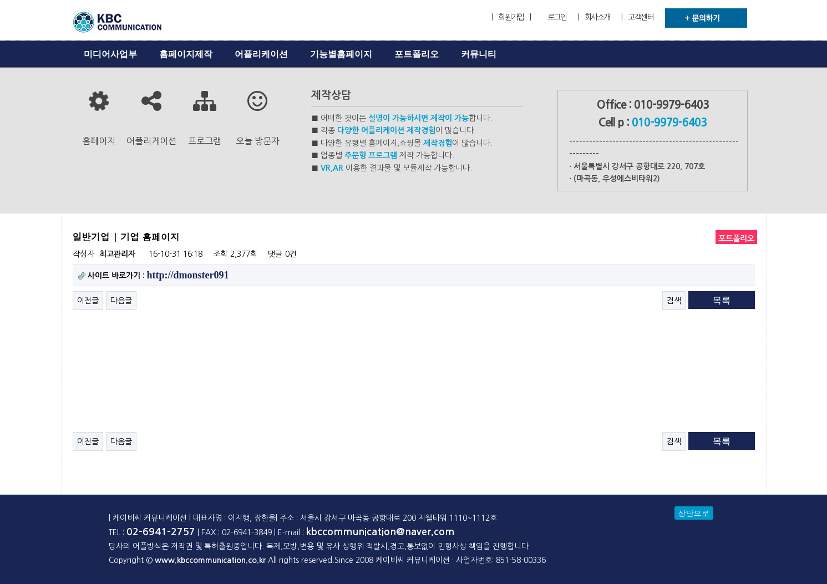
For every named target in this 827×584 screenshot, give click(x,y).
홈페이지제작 (185, 54)
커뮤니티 (478, 54)
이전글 (88, 300)
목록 (721, 300)
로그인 (557, 17)
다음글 (121, 300)
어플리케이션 (261, 54)
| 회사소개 (594, 17)
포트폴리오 (416, 54)
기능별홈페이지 (341, 54)
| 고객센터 (637, 17)
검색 (674, 300)
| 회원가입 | (510, 17)
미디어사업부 (110, 54)
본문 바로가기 (0, 0)
